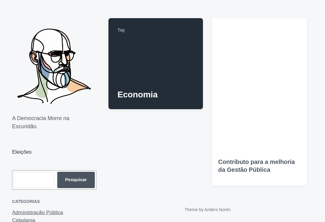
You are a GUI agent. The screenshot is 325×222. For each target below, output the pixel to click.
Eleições (22, 152)
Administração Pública (37, 212)
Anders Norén (217, 209)
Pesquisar (76, 179)
